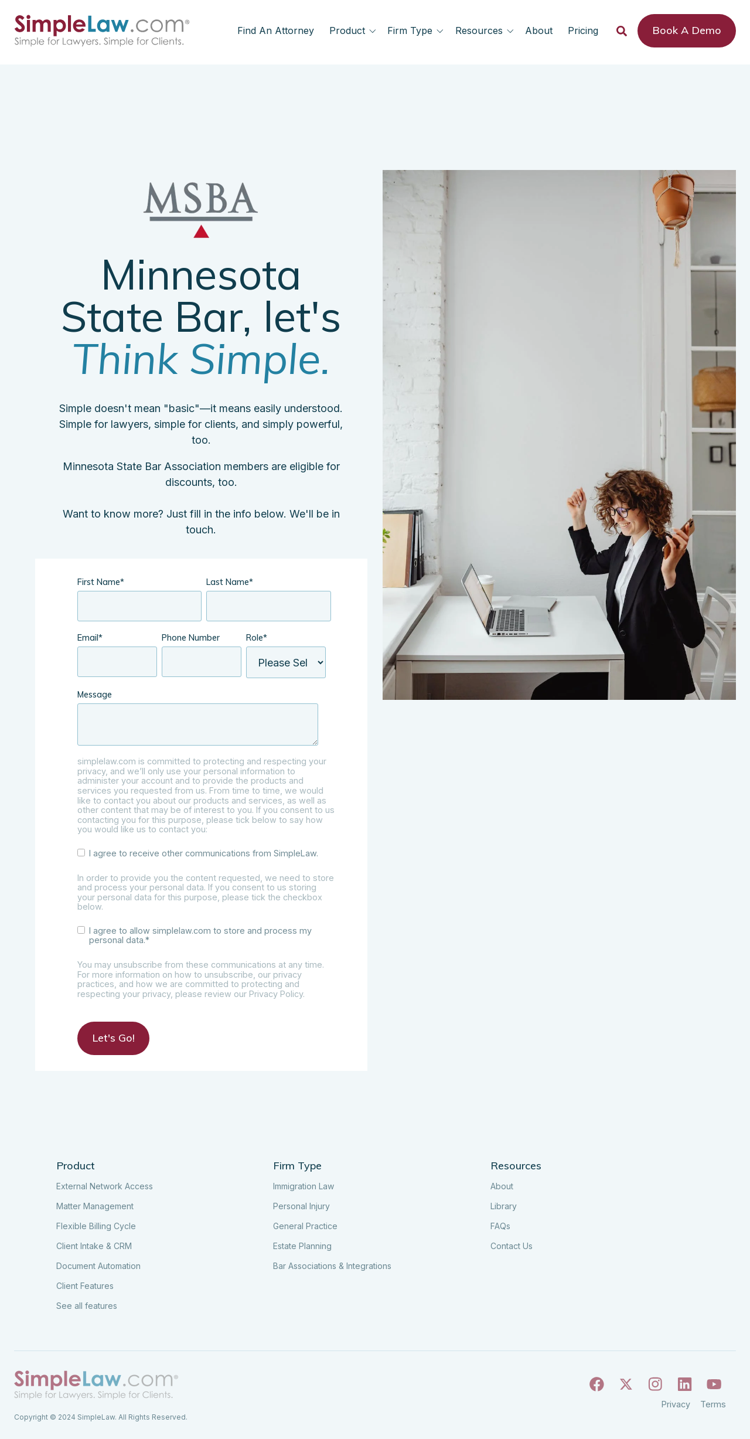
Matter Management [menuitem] (95, 1206)
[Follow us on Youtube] (714, 1385)
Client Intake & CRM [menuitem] (94, 1246)
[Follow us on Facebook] (596, 1385)
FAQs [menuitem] (500, 1226)
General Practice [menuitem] (305, 1226)
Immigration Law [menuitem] (303, 1186)
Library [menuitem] (503, 1206)
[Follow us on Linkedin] (684, 1385)
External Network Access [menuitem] (104, 1186)
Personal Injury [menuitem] (301, 1206)
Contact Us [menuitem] (511, 1246)
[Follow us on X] (626, 1385)
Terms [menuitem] (713, 1404)
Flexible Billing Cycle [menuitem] (96, 1226)
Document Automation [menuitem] (98, 1266)
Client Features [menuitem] (85, 1286)
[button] (354, 30)
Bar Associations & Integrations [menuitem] (332, 1266)
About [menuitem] (501, 1186)
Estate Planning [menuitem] (302, 1246)
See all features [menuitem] (86, 1306)
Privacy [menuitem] (676, 1404)
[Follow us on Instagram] (655, 1385)
